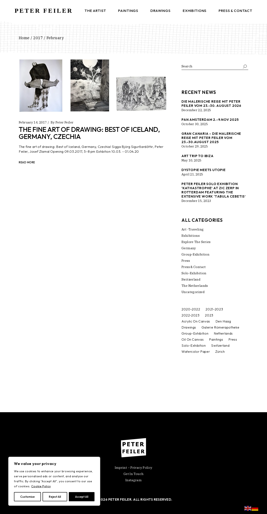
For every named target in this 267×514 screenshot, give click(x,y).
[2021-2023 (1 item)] (214, 309)
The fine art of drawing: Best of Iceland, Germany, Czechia (89, 133)
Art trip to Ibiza (197, 156)
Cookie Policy (41, 486)
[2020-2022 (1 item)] (190, 309)
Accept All (81, 497)
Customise (27, 497)
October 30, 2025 (194, 124)
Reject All (55, 497)
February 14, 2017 (33, 122)
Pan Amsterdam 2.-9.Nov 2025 (210, 119)
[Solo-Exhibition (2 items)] (193, 345)
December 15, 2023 (196, 201)
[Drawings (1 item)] (188, 327)
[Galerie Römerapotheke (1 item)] (220, 327)
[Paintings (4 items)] (216, 339)
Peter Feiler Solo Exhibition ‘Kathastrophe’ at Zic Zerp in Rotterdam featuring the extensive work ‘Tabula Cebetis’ (213, 190)
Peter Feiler (64, 122)
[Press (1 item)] (232, 339)
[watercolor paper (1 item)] (195, 351)
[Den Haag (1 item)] (223, 321)
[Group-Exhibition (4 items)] (194, 333)
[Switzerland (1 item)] (220, 345)
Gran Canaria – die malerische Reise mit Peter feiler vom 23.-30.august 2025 (211, 137)
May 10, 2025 (191, 160)
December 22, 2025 (196, 110)
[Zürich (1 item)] (220, 351)
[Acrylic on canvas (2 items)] (195, 321)
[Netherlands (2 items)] (223, 333)
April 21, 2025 (192, 174)
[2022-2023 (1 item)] (190, 315)
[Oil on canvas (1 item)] (192, 339)
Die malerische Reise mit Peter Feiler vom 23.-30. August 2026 (211, 103)
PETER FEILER (44, 10)
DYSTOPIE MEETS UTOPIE (203, 170)
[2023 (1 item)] (209, 315)
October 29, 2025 (194, 146)
